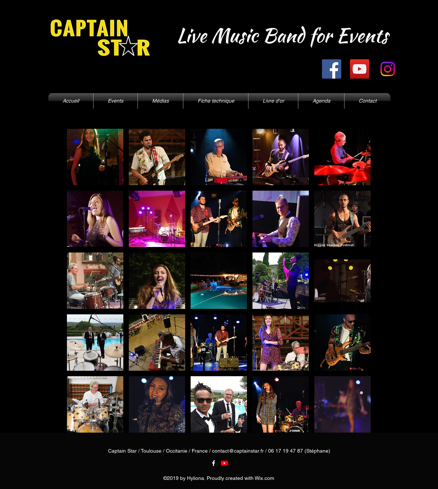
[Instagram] (387, 69)
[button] (160, 101)
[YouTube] (359, 69)
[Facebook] (331, 69)
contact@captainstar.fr (238, 451)
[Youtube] (224, 463)
